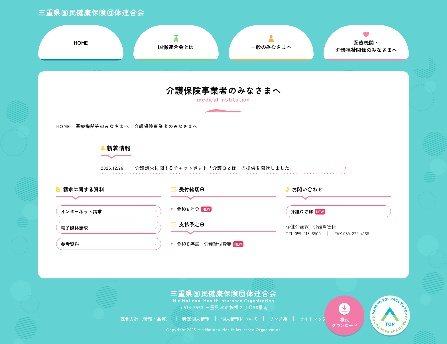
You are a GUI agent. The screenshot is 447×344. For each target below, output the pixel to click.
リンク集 (278, 318)
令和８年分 (194, 208)
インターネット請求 (81, 211)
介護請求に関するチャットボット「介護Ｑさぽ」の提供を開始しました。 (214, 167)
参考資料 (70, 243)
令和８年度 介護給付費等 (210, 243)
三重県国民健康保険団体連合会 (91, 12)
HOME (81, 42)
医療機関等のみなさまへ (102, 126)
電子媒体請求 (74, 227)
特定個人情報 (196, 318)
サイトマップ (313, 318)
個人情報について (239, 318)
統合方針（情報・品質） (145, 318)
